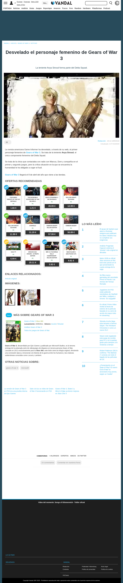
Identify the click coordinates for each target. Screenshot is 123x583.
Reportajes (47, 8)
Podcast (106, 8)
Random (78, 8)
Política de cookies (107, 569)
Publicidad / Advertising (89, 566)
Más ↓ (45, 3)
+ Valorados (54, 456)
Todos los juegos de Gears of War (36, 330)
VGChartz (66, 575)
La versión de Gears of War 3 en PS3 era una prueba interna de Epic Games (15, 391)
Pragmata (27, 2)
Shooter (61, 324)
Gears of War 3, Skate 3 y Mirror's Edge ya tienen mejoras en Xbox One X (67, 391)
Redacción (102, 141)
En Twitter (82, 456)
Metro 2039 (34, 2)
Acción (53, 324)
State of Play (21, 5)
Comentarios (42, 456)
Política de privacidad (88, 569)
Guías (31, 8)
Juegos (39, 8)
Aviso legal (104, 566)
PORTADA (7, 8)
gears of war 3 (12, 368)
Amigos (73, 456)
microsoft (25, 368)
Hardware (87, 8)
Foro (71, 8)
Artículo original (11, 279)
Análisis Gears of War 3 (33, 327)
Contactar (66, 569)
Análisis (24, 8)
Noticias (16, 8)
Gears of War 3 (33, 152)
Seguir (9, 315)
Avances (57, 8)
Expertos (64, 456)
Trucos (65, 8)
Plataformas (97, 8)
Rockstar (19, 2)
